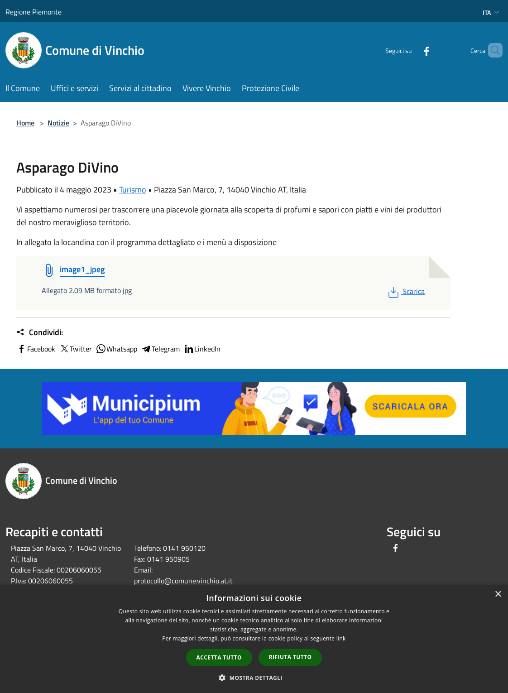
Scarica (405, 291)
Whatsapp (116, 348)
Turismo (132, 189)
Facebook (35, 348)
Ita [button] (492, 12)
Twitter (75, 348)
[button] (254, 677)
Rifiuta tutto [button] (290, 657)
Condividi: (39, 332)
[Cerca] (492, 50)
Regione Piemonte (33, 11)
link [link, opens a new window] (341, 638)
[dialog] (254, 639)
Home (25, 122)
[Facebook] (411, 50)
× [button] (497, 594)
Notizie (58, 122)
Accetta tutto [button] (219, 657)
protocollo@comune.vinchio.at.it (183, 580)
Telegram (160, 348)
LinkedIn (201, 348)
